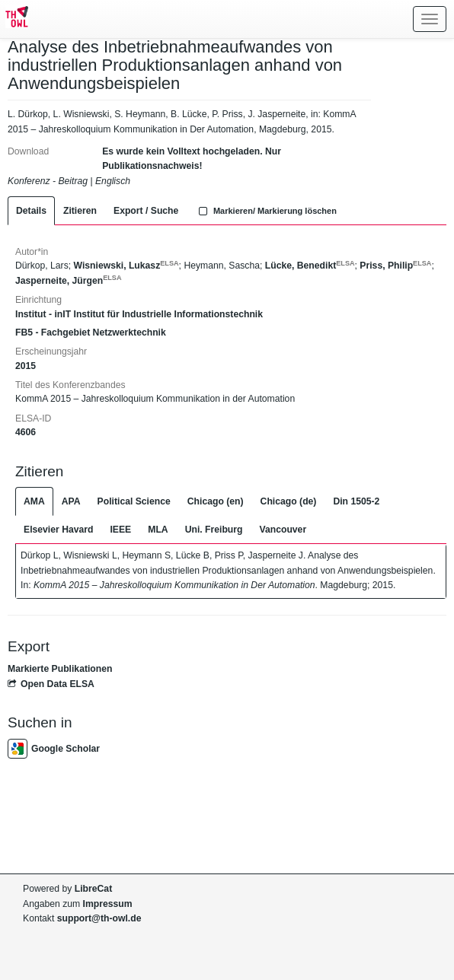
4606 (25, 432)
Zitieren (80, 210)
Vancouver (283, 529)
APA (71, 501)
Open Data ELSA (51, 684)
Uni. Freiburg (214, 529)
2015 (25, 366)
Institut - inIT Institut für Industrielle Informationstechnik (139, 314)
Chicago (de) (289, 501)
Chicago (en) (215, 501)
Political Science (134, 501)
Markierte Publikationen (60, 668)
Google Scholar (54, 748)
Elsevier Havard (58, 529)
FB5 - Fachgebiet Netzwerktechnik (90, 332)
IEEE (120, 529)
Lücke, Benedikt (310, 265)
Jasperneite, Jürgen (68, 280)
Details (31, 210)
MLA (158, 529)
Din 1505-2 (356, 501)
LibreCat (93, 888)
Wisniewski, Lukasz (126, 265)
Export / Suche (146, 210)
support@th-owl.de (99, 918)
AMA (34, 501)
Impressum (108, 904)
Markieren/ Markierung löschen (266, 210)
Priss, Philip (395, 265)
